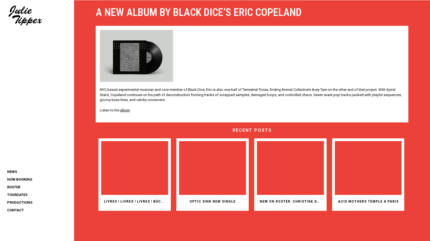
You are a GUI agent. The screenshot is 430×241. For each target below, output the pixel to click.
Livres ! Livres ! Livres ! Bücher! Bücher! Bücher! (136, 201)
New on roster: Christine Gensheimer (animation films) (292, 201)
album (125, 110)
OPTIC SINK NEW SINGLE (212, 201)
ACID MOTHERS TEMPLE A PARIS (368, 201)
